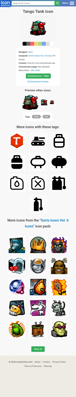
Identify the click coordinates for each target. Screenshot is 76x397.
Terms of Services (33, 366)
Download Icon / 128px (38, 76)
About (37, 362)
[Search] (57, 3)
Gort (30, 52)
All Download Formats (38, 81)
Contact (46, 362)
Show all (38, 349)
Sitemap (48, 366)
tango (36, 116)
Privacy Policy (59, 362)
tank (46, 116)
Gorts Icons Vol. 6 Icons (40, 55)
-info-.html (35, 70)
